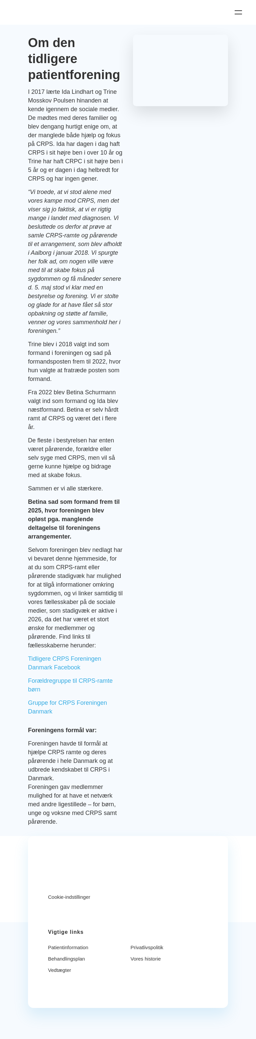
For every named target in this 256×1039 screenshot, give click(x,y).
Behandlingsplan (66, 959)
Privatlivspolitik (147, 947)
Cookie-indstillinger (69, 897)
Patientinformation (68, 947)
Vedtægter (59, 970)
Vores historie (146, 959)
